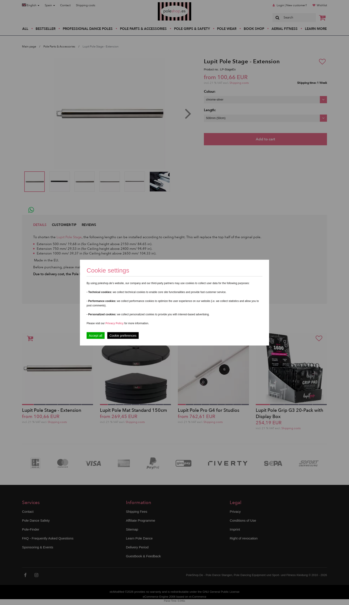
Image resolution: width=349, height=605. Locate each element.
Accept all (95, 335)
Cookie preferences (123, 335)
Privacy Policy (115, 323)
